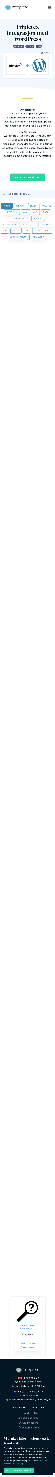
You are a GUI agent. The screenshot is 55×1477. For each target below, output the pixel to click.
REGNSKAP (46, 224)
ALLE (6, 206)
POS (27, 230)
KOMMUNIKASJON (20, 218)
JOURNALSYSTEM (18, 237)
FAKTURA (20, 206)
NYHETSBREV (38, 237)
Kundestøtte (30, 1413)
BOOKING (38, 218)
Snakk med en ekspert (27, 177)
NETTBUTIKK (11, 212)
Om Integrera (30, 1422)
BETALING (46, 206)
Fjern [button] (45, 53)
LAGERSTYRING (10, 224)
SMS (35, 212)
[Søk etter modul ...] (30, 194)
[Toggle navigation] (49, 7)
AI (34, 224)
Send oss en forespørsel (27, 1345)
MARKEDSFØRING (42, 230)
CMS (25, 224)
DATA (45, 212)
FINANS (16, 230)
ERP (5, 230)
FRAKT (33, 206)
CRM (25, 212)
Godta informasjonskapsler (19, 1470)
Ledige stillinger (30, 1418)
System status (30, 1427)
